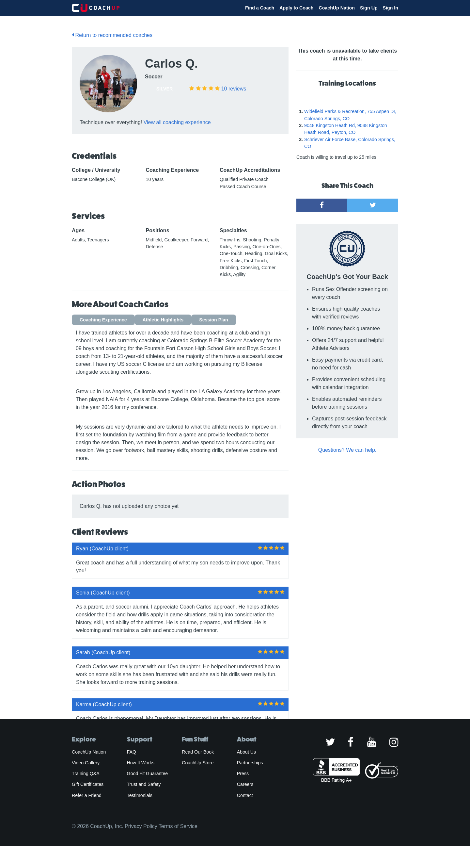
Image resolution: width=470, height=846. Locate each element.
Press (243, 773)
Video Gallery (86, 762)
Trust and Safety (144, 784)
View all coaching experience (177, 122)
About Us (246, 752)
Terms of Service (178, 826)
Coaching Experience (103, 319)
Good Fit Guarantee (147, 773)
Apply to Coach (296, 7)
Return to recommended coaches (112, 35)
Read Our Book (198, 752)
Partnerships (250, 762)
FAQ (131, 752)
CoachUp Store (197, 762)
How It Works (140, 762)
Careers (245, 784)
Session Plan (213, 319)
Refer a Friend (87, 795)
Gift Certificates (87, 784)
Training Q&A (86, 773)
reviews (233, 88)
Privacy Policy (141, 826)
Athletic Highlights (163, 319)
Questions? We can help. (347, 450)
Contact (245, 795)
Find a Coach (259, 7)
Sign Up (369, 7)
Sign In (390, 7)
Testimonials (139, 795)
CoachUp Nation (337, 7)
